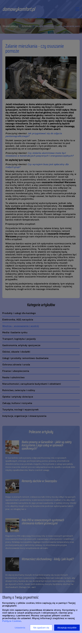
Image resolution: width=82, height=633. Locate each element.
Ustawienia (20, 627)
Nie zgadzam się (41, 627)
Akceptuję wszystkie (66, 627)
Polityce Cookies (11, 621)
